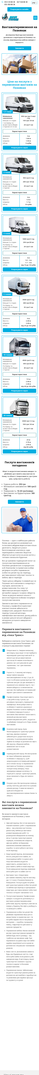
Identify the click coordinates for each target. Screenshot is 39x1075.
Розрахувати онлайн (19, 9)
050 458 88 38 (9, 4)
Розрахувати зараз (19, 148)
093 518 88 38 (9, 2)
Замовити (19, 48)
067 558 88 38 (22, 2)
